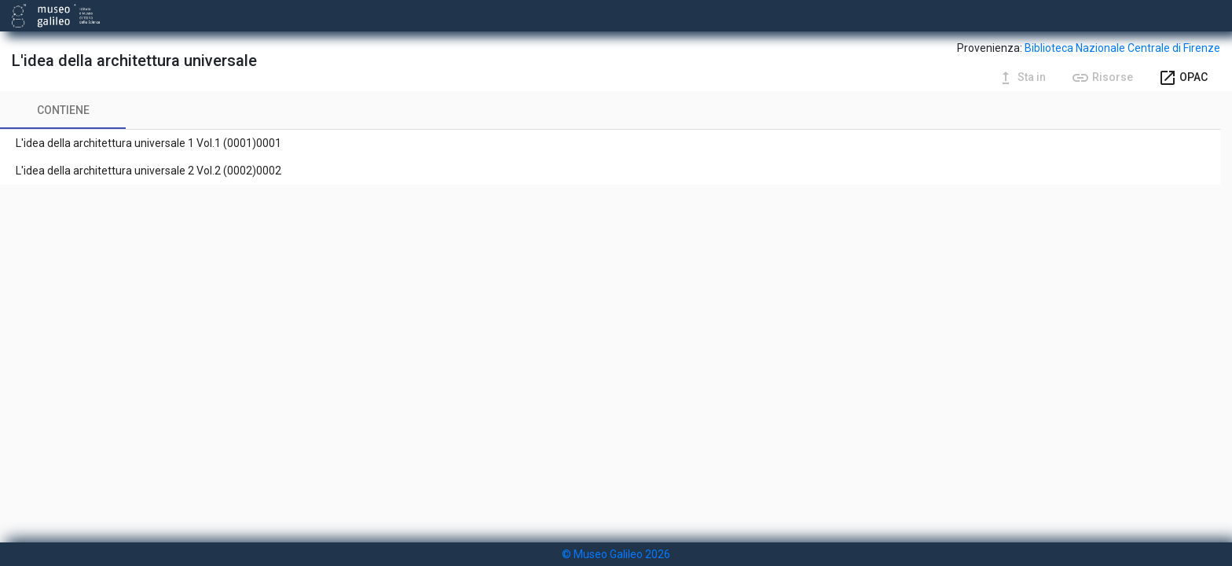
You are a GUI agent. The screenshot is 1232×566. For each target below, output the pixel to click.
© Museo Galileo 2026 (616, 554)
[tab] (63, 110)
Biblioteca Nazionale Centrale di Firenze (1122, 48)
